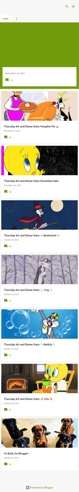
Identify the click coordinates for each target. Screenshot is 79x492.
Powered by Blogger (39, 487)
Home (6, 19)
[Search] (67, 6)
